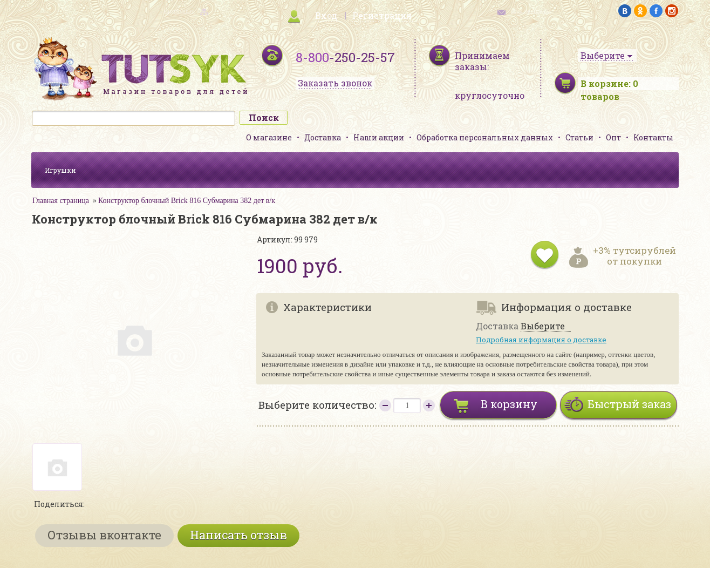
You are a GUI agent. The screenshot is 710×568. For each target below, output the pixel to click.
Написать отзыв (238, 535)
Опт (613, 137)
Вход (326, 15)
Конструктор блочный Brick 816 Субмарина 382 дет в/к (186, 201)
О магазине (269, 137)
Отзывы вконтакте (104, 535)
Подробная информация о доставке (541, 339)
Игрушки (60, 170)
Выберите (543, 326)
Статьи (579, 137)
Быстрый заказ (629, 404)
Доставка (322, 137)
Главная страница (60, 201)
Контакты (653, 137)
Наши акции (378, 137)
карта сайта (179, 11)
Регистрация (382, 15)
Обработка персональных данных (485, 137)
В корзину (509, 404)
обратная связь (531, 11)
